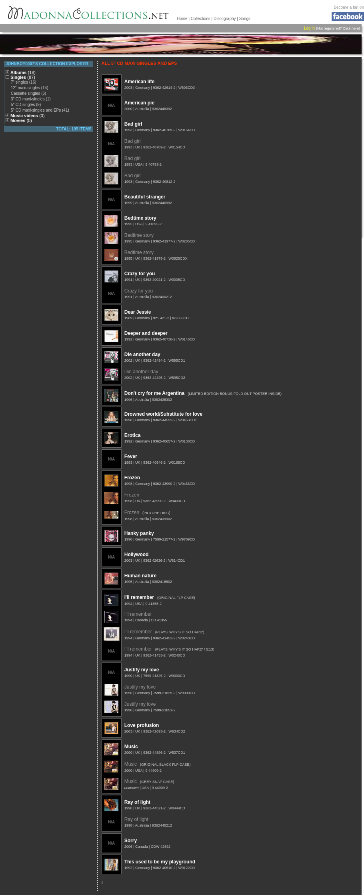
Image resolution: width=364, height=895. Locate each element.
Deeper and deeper (146, 333)
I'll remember (139, 597)
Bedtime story (140, 218)
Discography (225, 18)
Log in (309, 28)
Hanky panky (139, 533)
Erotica (132, 435)
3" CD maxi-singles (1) (31, 99)
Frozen (132, 478)
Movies (21, 120)
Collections (200, 18)
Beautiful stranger (145, 197)
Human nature (140, 576)
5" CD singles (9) (26, 104)
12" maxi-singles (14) (29, 88)
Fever (130, 456)
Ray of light (137, 802)
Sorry (130, 840)
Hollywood (136, 554)
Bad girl (133, 124)
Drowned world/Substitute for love (163, 414)
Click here (351, 28)
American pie (139, 103)
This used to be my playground (159, 862)
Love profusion (141, 725)
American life (139, 81)
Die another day (142, 354)
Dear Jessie (137, 312)
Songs (244, 18)
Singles (22, 77)
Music (131, 746)
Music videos (27, 115)
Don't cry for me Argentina (154, 393)
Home (182, 18)
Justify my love (141, 670)
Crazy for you (139, 273)
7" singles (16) (23, 82)
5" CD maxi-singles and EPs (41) (40, 110)
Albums (23, 72)
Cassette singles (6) (28, 93)
